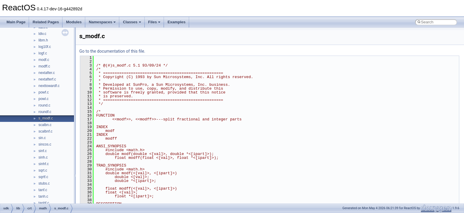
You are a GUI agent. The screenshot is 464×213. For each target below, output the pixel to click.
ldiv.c (42, 34)
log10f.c (44, 47)
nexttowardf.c (48, 86)
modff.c (44, 66)
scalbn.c (44, 125)
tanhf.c (43, 203)
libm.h (43, 40)
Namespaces (102, 22)
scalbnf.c (45, 131)
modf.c (43, 60)
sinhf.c (43, 164)
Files (154, 22)
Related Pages (46, 22)
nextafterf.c (47, 79)
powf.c (43, 92)
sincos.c (44, 144)
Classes (132, 22)
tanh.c (43, 196)
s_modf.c (45, 118)
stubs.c (44, 183)
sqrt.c (42, 170)
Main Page (16, 22)
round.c (44, 105)
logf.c (42, 53)
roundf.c (44, 112)
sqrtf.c (43, 177)
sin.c (42, 138)
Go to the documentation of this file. (112, 51)
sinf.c (42, 151)
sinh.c (43, 157)
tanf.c (42, 190)
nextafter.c (46, 73)
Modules (74, 22)
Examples (176, 22)
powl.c (43, 99)
